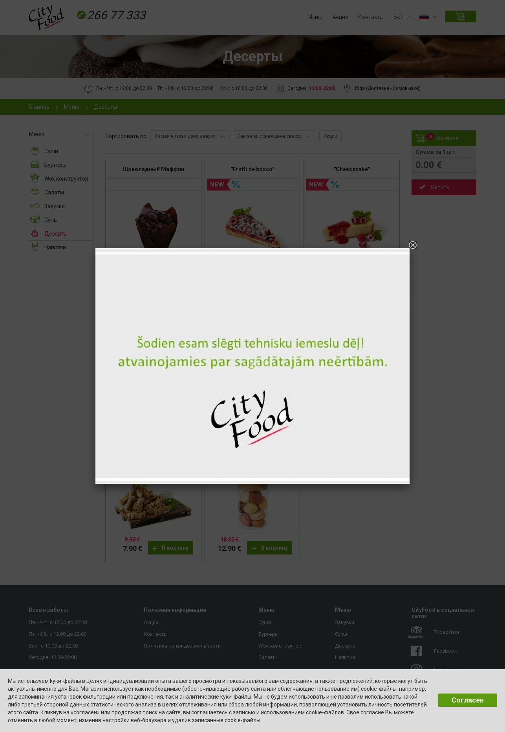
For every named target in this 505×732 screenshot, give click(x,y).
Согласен (468, 700)
